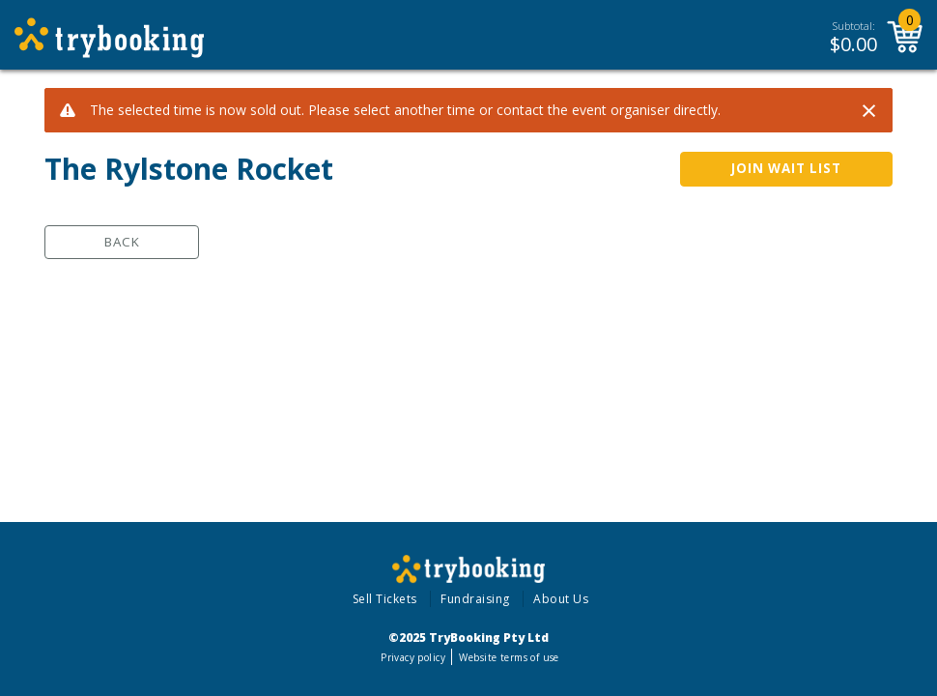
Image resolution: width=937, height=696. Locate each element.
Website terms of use (508, 657)
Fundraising (475, 599)
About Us (560, 599)
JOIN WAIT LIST (786, 168)
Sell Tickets (385, 599)
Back (122, 241)
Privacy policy (413, 657)
